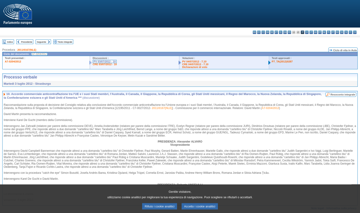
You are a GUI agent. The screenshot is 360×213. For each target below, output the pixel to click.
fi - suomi (350, 32)
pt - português (333, 32)
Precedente (26, 42)
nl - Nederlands (324, 32)
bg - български (254, 32)
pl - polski (328, 32)
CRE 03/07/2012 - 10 (105, 64)
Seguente (41, 42)
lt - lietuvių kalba (311, 32)
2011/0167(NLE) (26, 49)
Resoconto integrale (342, 94)
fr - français (289, 32)
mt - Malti (320, 32)
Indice (10, 42)
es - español (259, 32)
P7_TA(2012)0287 (282, 61)
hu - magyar (315, 32)
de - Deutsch (272, 32)
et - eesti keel (276, 32)
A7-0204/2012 (13, 61)
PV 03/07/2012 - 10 (105, 61)
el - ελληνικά (280, 32)
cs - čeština (263, 32)
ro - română (337, 32)
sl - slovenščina (346, 32)
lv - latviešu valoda (307, 32)
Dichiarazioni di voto (194, 67)
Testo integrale (65, 42)
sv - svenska (355, 32)
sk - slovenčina (341, 32)
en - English (285, 32)
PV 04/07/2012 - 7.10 (194, 61)
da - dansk (267, 32)
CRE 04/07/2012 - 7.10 (195, 64)
